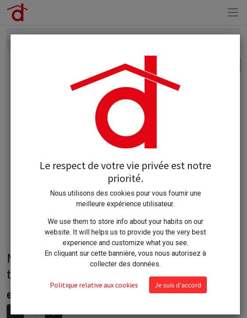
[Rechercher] (231, 65)
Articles (25, 38)
